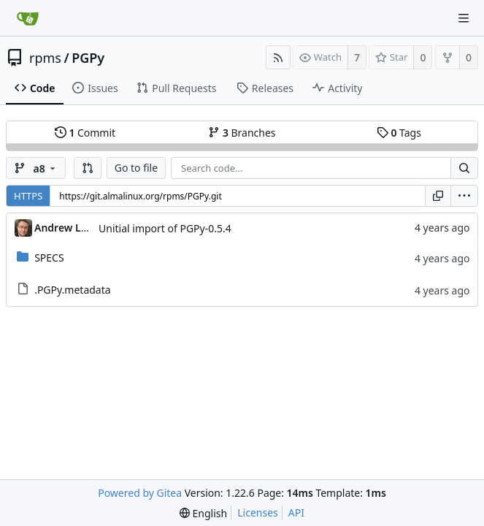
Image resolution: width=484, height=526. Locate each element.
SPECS (49, 257)
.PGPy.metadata (72, 290)
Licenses (257, 512)
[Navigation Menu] (463, 18)
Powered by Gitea (140, 493)
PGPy (88, 57)
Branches (241, 133)
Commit (85, 133)
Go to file (136, 168)
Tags (399, 133)
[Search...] (464, 168)
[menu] (464, 196)
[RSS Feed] (278, 57)
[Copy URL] (438, 196)
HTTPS (28, 195)
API (296, 512)
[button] (87, 168)
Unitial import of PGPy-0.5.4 (165, 228)
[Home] (27, 18)
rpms (45, 57)
